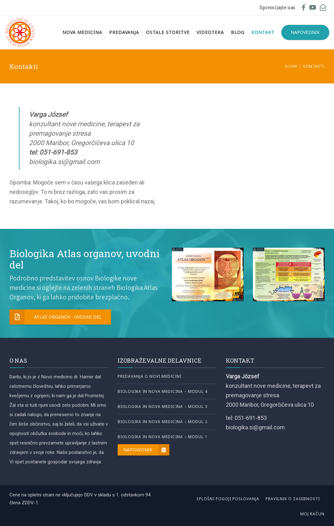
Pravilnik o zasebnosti (293, 498)
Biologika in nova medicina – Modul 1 (163, 436)
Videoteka (210, 32)
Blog (237, 32)
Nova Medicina (82, 32)
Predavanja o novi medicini (149, 376)
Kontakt (262, 32)
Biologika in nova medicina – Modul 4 (163, 391)
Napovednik (305, 32)
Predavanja (124, 32)
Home (291, 66)
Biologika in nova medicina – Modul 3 (163, 406)
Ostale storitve (168, 32)
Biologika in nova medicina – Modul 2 (163, 421)
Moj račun (312, 514)
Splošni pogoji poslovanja (227, 498)
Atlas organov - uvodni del (55, 317)
